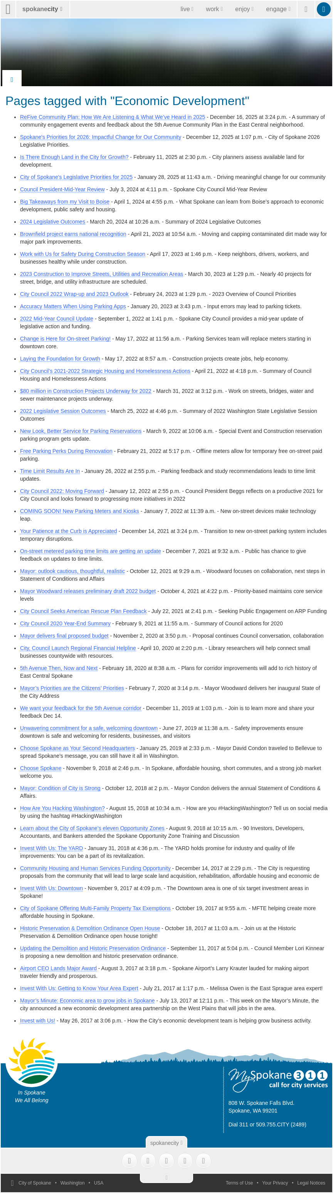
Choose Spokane (40, 768)
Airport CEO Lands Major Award (58, 968)
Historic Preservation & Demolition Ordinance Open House (90, 928)
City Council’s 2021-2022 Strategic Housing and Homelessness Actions (105, 371)
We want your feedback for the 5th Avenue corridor (80, 708)
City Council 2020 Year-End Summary (65, 623)
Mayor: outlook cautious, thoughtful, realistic (72, 571)
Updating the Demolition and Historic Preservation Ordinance (93, 948)
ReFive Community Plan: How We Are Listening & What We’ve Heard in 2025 (112, 117)
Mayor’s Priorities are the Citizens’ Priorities (72, 688)
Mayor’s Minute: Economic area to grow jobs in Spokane (87, 1001)
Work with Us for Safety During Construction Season (82, 254)
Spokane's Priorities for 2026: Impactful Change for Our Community (100, 137)
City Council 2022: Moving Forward (62, 491)
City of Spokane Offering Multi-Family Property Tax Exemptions (95, 908)
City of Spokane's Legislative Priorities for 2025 (76, 177)
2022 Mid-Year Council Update (56, 319)
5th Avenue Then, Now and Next (59, 668)
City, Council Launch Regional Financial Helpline (78, 648)
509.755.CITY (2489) (281, 1124)
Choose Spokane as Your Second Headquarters (77, 748)
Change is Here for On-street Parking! (65, 339)
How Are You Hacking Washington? (62, 808)
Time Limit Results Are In (50, 471)
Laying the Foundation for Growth (60, 359)
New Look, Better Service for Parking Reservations (80, 431)
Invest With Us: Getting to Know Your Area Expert (79, 988)
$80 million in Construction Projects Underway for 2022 (85, 391)
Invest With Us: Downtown (51, 888)
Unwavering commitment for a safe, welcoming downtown (89, 728)
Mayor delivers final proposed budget (64, 636)
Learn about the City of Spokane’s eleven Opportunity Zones (92, 828)
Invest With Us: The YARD (51, 848)
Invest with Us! (37, 1021)
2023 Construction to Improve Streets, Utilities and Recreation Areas (101, 274)
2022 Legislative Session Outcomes (63, 411)
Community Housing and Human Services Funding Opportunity (95, 868)
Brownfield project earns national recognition (73, 234)
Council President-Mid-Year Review (62, 189)
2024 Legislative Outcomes (52, 222)
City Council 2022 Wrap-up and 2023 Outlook (74, 294)
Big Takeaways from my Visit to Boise (64, 202)
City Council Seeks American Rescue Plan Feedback (83, 611)
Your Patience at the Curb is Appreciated (68, 531)
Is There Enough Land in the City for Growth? (74, 157)
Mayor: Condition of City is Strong (60, 788)
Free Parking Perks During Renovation (66, 451)
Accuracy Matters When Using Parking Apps (73, 306)
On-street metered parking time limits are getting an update (90, 551)
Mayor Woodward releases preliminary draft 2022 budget (88, 591)
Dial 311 (238, 1124)
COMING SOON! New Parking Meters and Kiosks (79, 511)
